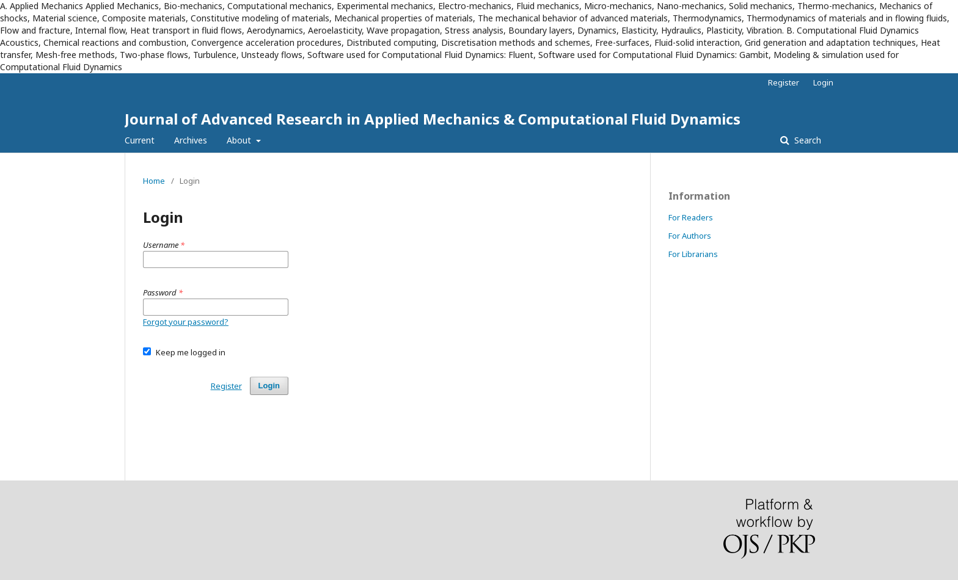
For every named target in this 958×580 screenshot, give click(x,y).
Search (806, 140)
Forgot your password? (186, 321)
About (240, 140)
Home (154, 180)
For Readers (690, 217)
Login (823, 82)
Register (783, 82)
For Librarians (693, 253)
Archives (190, 140)
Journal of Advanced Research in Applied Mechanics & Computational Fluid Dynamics (432, 119)
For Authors (689, 235)
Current (140, 140)
